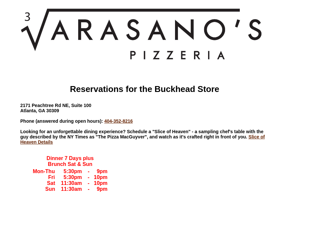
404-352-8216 (118, 121)
